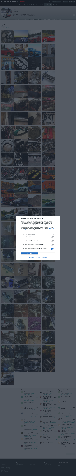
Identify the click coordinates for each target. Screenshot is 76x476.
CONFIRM (30, 253)
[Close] (58, 218)
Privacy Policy (44, 257)
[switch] (52, 237)
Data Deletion (31, 257)
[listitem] (38, 234)
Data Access (38, 257)
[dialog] (38, 238)
